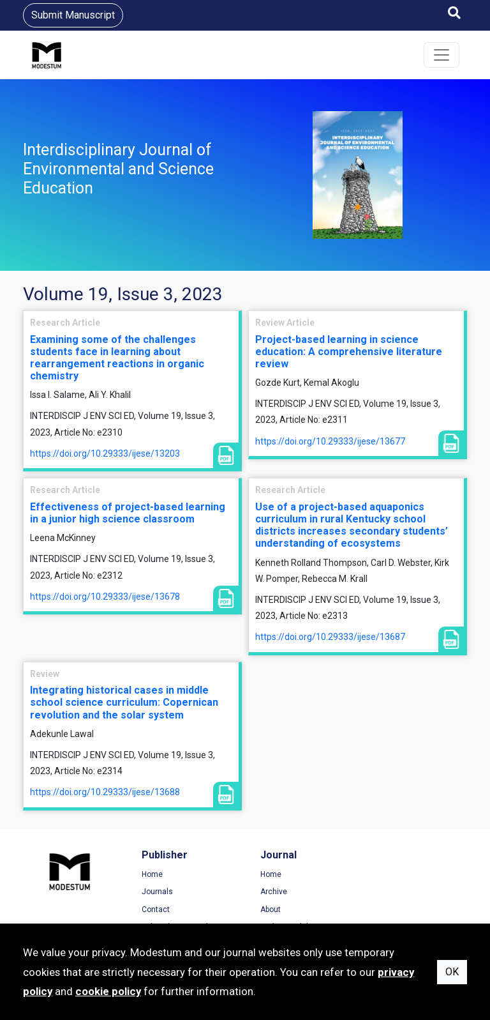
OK (452, 972)
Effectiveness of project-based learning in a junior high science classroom (127, 513)
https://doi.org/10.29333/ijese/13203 (105, 453)
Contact (154, 909)
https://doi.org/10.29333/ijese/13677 (330, 441)
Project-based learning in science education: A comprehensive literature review (348, 351)
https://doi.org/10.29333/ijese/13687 (330, 637)
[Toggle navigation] (441, 55)
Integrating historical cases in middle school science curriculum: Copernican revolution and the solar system (124, 702)
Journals (156, 891)
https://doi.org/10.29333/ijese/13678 (105, 596)
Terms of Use (398, 874)
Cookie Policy (398, 909)
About (268, 909)
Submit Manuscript (73, 15)
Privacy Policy (399, 891)
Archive (271, 891)
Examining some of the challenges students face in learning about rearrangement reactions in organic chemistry (117, 358)
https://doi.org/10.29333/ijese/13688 (105, 792)
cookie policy (108, 991)
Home (150, 874)
